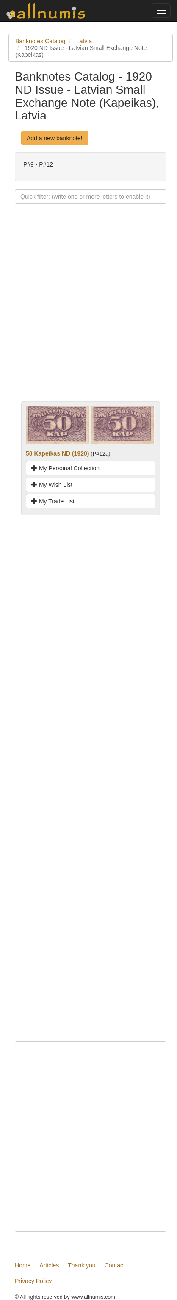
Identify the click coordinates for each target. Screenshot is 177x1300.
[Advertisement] (88, 312)
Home (22, 1265)
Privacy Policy (33, 1281)
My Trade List (53, 501)
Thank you (81, 1265)
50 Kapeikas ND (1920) (57, 453)
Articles (49, 1265)
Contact (115, 1265)
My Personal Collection (65, 468)
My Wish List (51, 484)
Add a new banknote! (55, 138)
